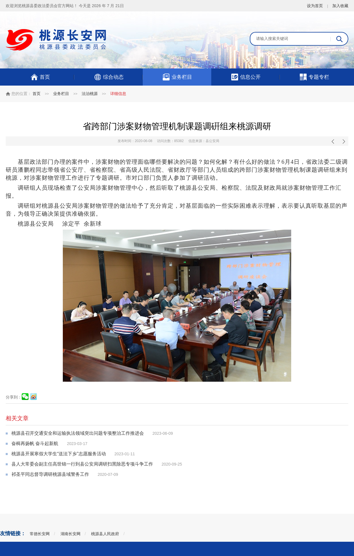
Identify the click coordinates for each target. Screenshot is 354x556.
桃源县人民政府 (105, 533)
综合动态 (109, 77)
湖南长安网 (71, 533)
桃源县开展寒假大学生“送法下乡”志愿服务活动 (58, 453)
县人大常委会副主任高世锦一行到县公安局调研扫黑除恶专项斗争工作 (82, 464)
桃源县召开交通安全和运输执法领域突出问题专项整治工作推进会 (77, 433)
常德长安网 (40, 533)
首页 (40, 77)
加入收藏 (340, 5)
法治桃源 (90, 93)
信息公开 (246, 77)
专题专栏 (314, 77)
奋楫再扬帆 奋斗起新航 (34, 443)
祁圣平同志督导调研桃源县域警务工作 (50, 474)
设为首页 (315, 5)
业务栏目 (177, 77)
